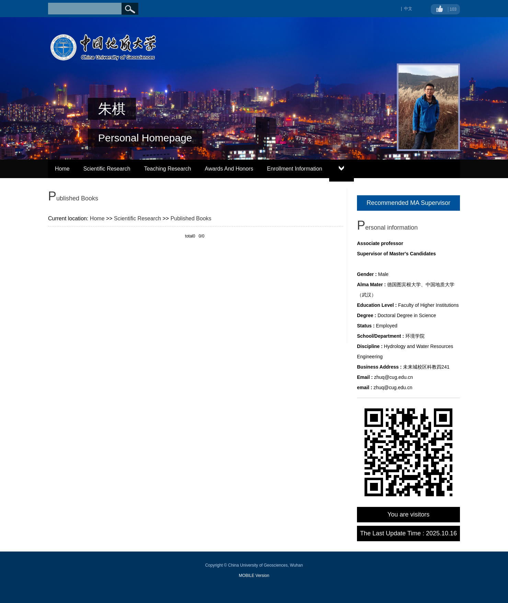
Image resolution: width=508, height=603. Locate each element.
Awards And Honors (229, 169)
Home (62, 169)
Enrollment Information (294, 169)
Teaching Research (167, 169)
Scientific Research (106, 169)
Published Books (191, 218)
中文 (408, 8)
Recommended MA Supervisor (408, 202)
